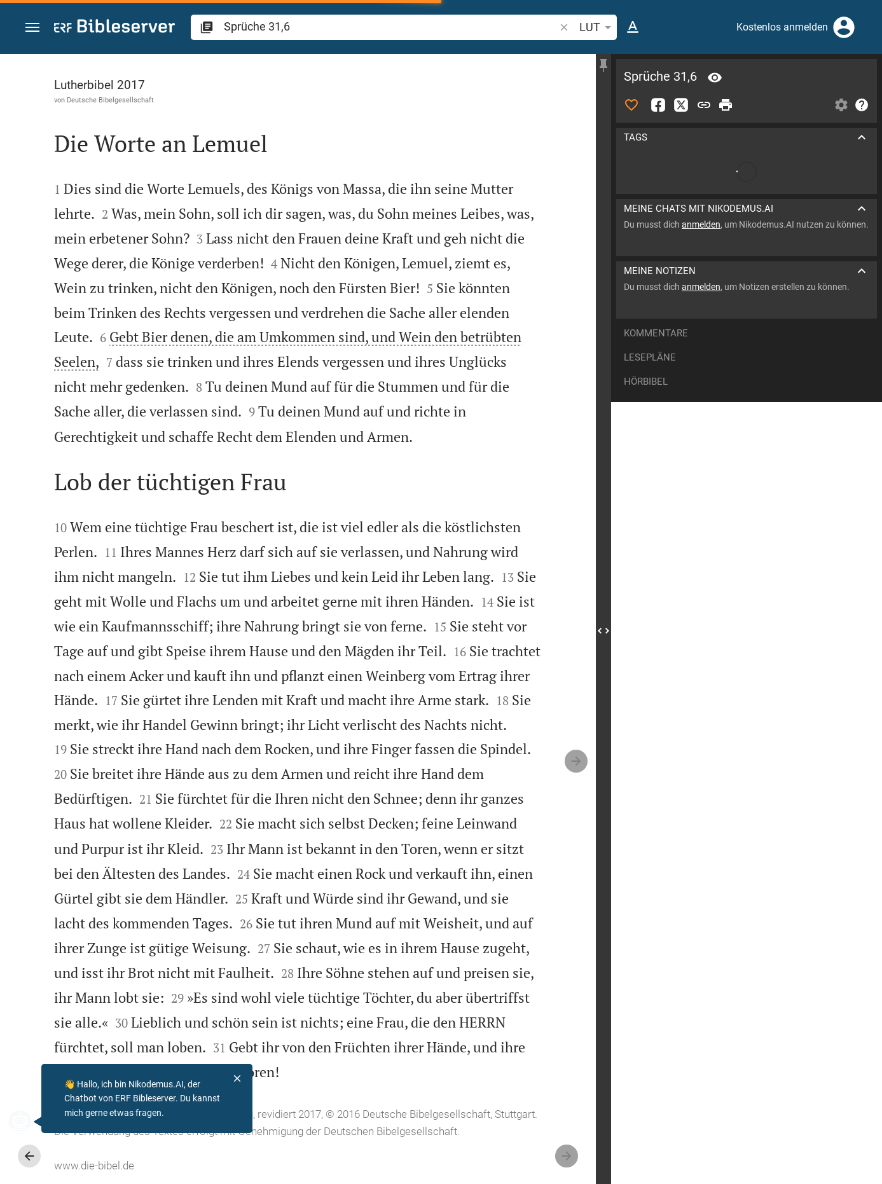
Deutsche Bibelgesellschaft (110, 99)
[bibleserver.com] (114, 28)
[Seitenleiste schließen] (603, 630)
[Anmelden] (844, 27)
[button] (32, 27)
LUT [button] (597, 27)
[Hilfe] (861, 105)
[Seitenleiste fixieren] (603, 65)
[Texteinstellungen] (632, 27)
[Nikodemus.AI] (29, 1121)
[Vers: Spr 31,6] (715, 77)
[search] (390, 26)
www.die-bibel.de (94, 1165)
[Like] (631, 105)
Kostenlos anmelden (782, 27)
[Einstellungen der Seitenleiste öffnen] (841, 105)
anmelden (701, 224)
